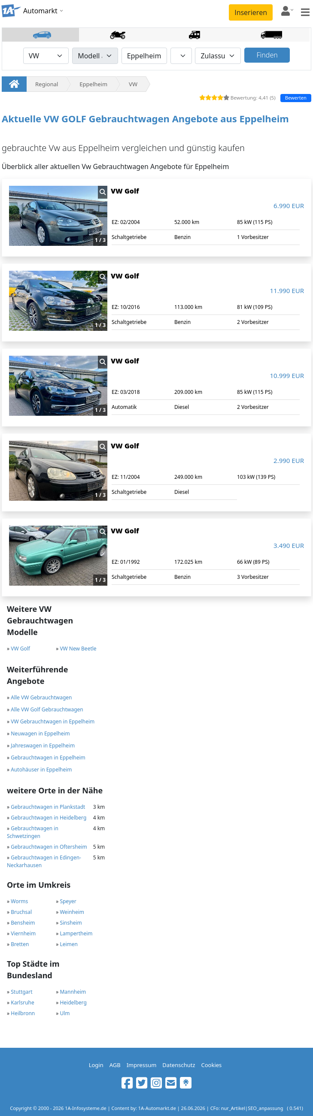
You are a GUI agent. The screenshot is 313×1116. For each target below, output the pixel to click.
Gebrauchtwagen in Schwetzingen (32, 832)
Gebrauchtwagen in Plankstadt (48, 807)
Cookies (211, 1065)
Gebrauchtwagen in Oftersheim (49, 846)
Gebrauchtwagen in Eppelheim (48, 757)
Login (96, 1065)
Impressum (142, 1065)
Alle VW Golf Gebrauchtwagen (47, 709)
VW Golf (20, 648)
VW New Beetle (78, 648)
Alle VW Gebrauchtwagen (41, 697)
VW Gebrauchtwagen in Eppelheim (52, 721)
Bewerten (296, 97)
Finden (267, 55)
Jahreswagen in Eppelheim (43, 745)
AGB (115, 1065)
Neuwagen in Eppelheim (40, 733)
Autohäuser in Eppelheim (41, 769)
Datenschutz (178, 1065)
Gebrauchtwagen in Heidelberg (48, 817)
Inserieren (250, 12)
